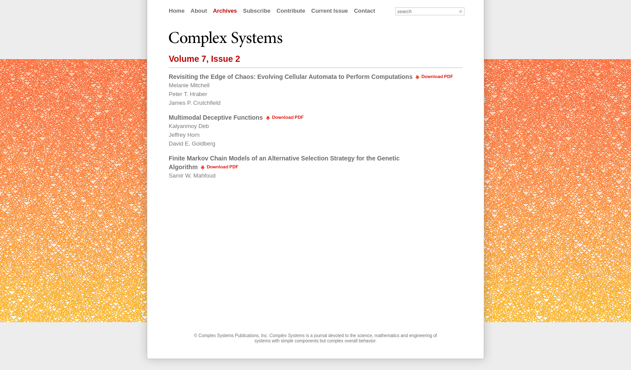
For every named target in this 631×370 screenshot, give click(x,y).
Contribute (291, 10)
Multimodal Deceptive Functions (216, 117)
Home (176, 10)
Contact (364, 10)
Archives (225, 10)
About (199, 10)
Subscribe (256, 10)
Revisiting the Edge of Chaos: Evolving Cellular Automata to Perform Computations (290, 76)
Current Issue (329, 10)
